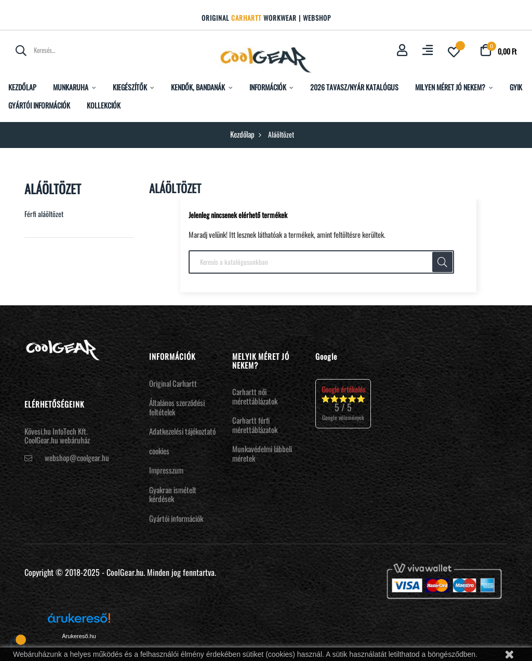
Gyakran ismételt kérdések (172, 494)
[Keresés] (321, 262)
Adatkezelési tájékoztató (182, 431)
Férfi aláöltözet (43, 214)
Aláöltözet (52, 188)
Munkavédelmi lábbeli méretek (262, 453)
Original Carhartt (173, 383)
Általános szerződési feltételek (177, 407)
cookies (159, 450)
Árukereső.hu (79, 636)
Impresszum (166, 470)
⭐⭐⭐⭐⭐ (343, 403)
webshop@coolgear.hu (77, 457)
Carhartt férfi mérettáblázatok (254, 424)
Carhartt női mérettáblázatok (254, 396)
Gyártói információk (176, 518)
